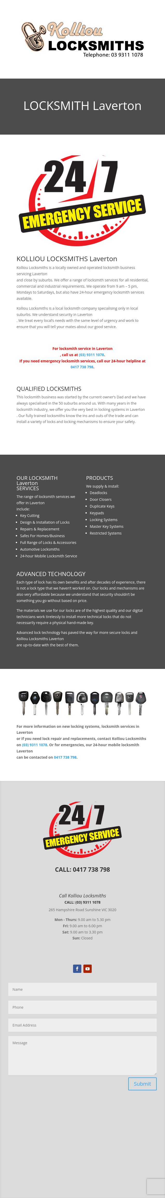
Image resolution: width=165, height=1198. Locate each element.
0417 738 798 (82, 366)
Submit (142, 1083)
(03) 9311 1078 (91, 354)
